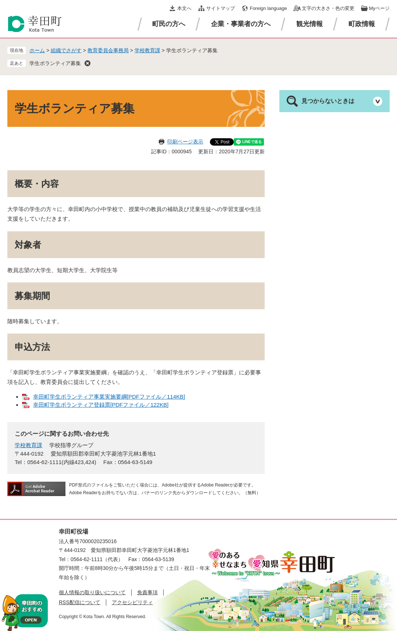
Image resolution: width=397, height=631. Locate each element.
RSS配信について (79, 602)
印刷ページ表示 (185, 142)
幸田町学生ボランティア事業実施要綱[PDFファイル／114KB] (109, 396)
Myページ (379, 8)
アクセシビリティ (132, 602)
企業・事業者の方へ (241, 24)
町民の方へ (168, 24)
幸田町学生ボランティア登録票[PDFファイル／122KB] (100, 405)
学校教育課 (147, 50)
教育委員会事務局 (108, 50)
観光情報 (309, 24)
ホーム (37, 50)
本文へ (184, 8)
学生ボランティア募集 (55, 63)
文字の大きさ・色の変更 (328, 8)
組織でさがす (66, 50)
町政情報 (361, 24)
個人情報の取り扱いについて (92, 592)
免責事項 (147, 592)
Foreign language (268, 8)
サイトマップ (220, 8)
